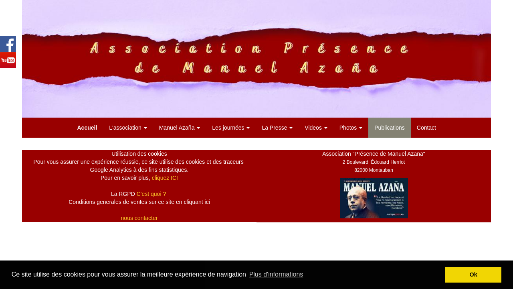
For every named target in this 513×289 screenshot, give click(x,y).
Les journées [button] (231, 127)
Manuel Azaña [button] (179, 127)
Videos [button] (316, 127)
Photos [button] (350, 127)
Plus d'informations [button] (276, 274)
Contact (426, 127)
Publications (389, 127)
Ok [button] (473, 274)
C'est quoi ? (151, 194)
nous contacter (139, 218)
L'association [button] (128, 127)
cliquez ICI (165, 178)
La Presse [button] (277, 127)
